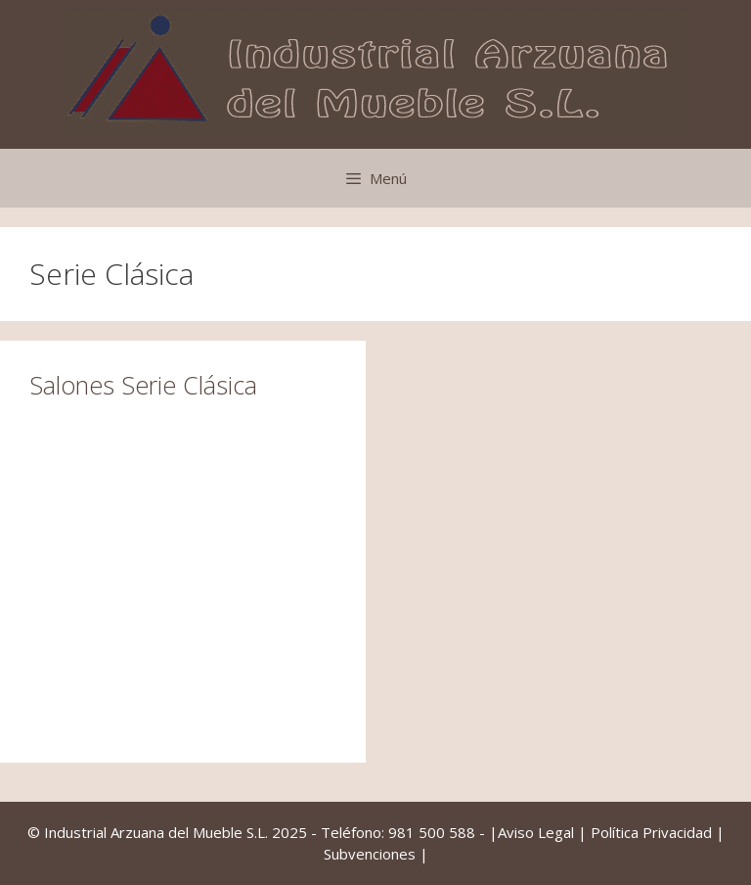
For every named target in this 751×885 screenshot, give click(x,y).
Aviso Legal (536, 832)
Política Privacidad (651, 832)
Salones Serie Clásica (143, 384)
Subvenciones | (376, 853)
